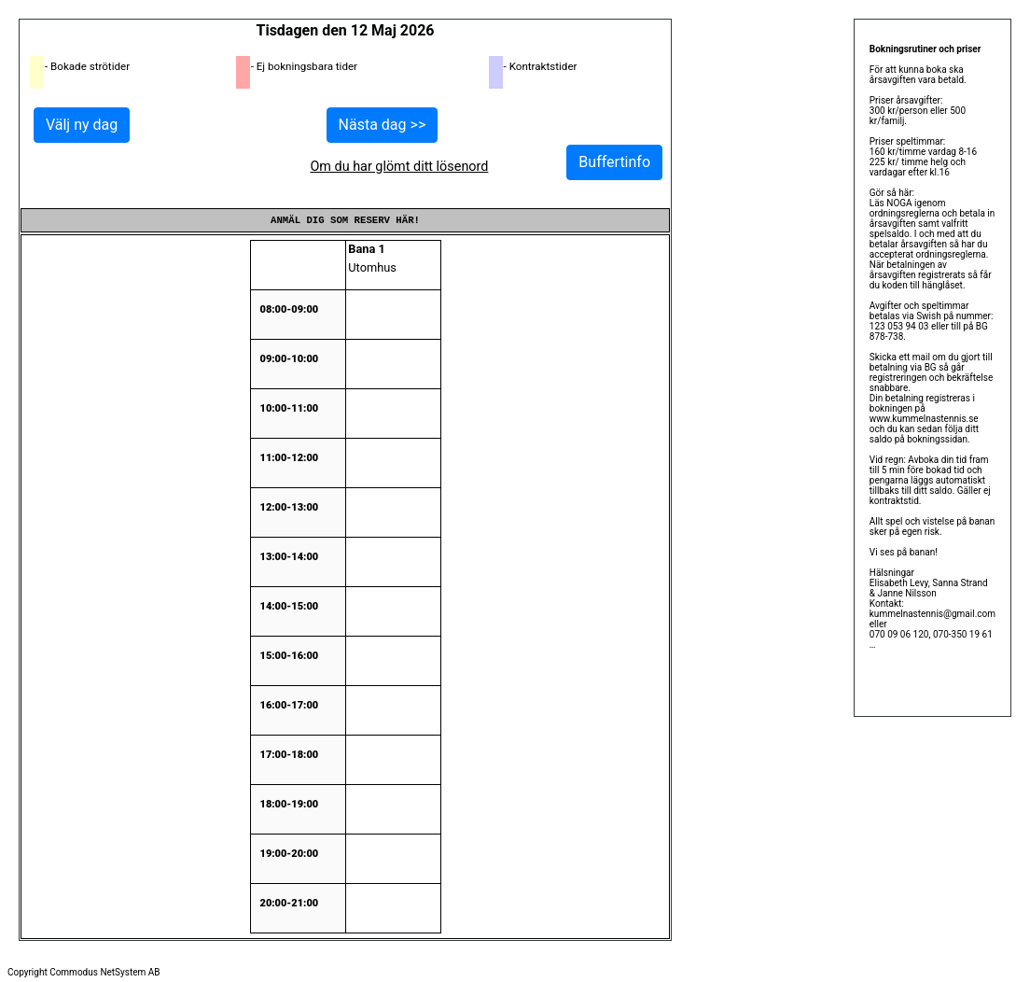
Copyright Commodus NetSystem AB (83, 972)
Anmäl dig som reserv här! (345, 220)
